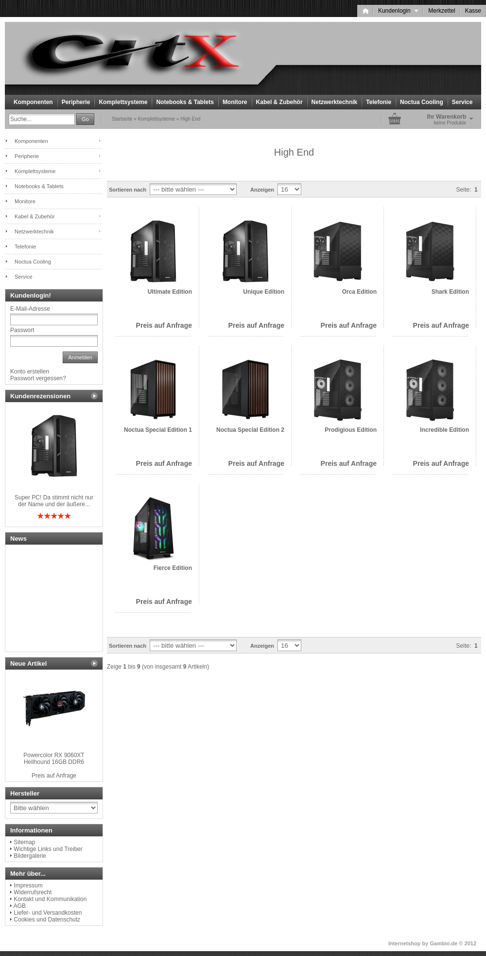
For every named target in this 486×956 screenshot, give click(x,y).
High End (190, 119)
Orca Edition (359, 291)
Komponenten (33, 102)
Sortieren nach (127, 190)
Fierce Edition (173, 568)
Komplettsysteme (123, 102)
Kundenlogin (398, 10)
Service (462, 102)
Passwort (22, 330)
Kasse (473, 10)
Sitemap (24, 842)
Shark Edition (450, 291)
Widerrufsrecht (33, 892)
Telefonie (378, 102)
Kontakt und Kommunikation (50, 899)
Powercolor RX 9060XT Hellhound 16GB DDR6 (53, 758)
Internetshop (404, 943)
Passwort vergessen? (38, 378)
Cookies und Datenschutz (47, 919)
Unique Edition (263, 291)
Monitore (235, 102)
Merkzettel (441, 10)
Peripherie (76, 102)
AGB (20, 906)
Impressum (28, 885)
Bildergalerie (30, 855)
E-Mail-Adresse (30, 308)
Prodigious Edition (351, 429)
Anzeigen (262, 190)
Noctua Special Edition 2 (250, 429)
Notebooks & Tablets (184, 102)
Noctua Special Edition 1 (158, 429)
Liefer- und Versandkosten (48, 912)
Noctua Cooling (421, 102)
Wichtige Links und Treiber (48, 849)
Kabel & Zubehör (279, 102)
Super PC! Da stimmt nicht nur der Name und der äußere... (54, 501)
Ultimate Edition (170, 291)
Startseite (122, 119)
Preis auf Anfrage (164, 325)
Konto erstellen (29, 371)
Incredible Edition (444, 429)
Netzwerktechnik (335, 102)
